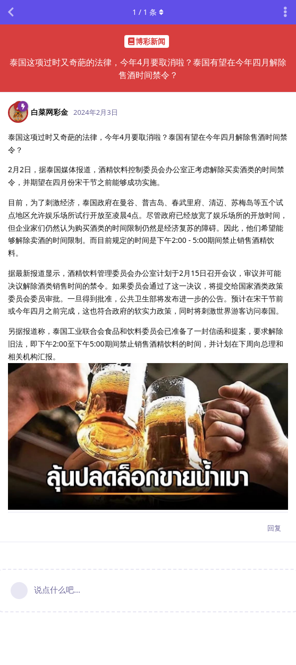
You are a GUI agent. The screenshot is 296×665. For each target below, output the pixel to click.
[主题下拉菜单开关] (285, 12)
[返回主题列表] (10, 12)
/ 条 (148, 12)
